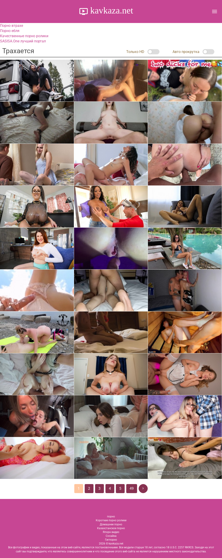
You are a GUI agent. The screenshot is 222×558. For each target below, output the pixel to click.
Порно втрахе (11, 25)
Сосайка (111, 535)
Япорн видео (111, 532)
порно (111, 516)
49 (132, 488)
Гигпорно (111, 539)
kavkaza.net (110, 10)
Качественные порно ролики (24, 36)
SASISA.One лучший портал (23, 41)
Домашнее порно (111, 524)
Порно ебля (9, 31)
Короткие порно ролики (111, 520)
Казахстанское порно (111, 528)
